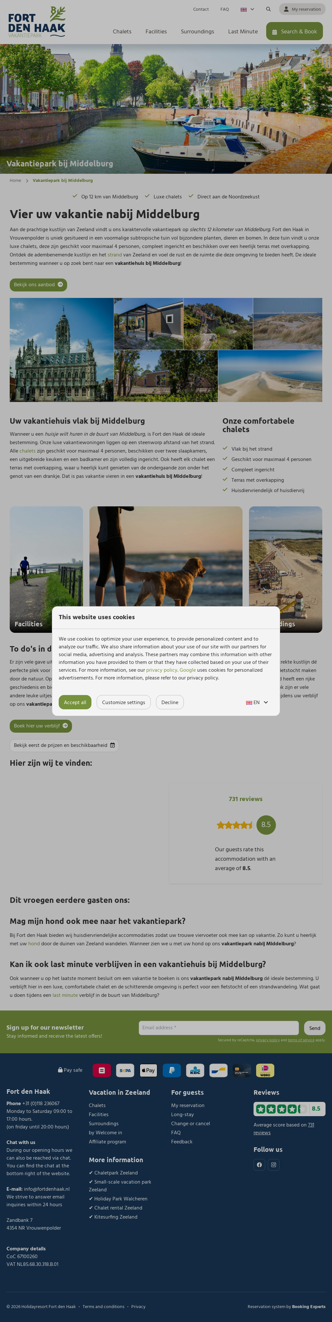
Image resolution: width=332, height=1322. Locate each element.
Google (188, 670)
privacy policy (161, 670)
